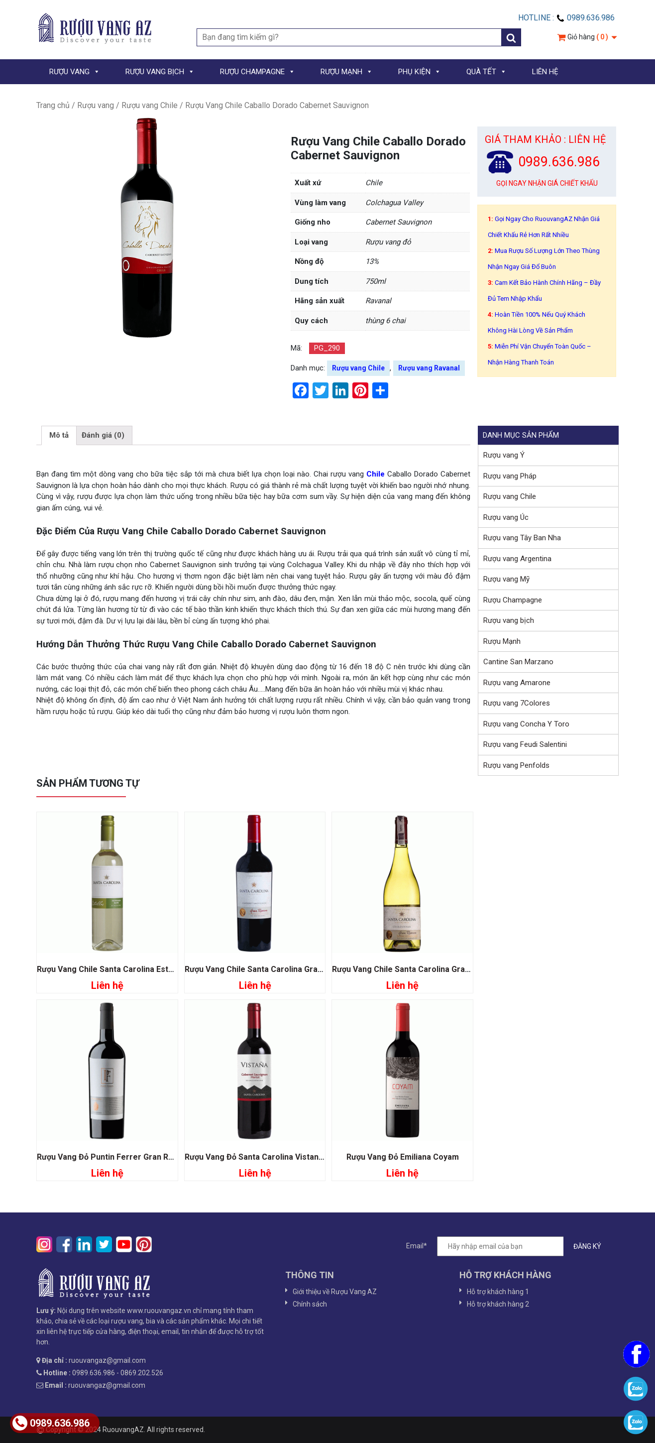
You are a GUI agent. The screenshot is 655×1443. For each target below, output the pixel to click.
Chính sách (310, 1304)
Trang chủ (53, 105)
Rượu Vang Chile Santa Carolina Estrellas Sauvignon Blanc (145, 969)
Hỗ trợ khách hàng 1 (498, 1292)
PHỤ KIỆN (419, 71)
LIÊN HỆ (545, 71)
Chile (374, 474)
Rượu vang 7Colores (516, 703)
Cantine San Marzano (518, 661)
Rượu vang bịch (508, 620)
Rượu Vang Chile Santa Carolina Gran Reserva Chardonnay (441, 969)
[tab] (59, 436)
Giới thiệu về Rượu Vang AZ (335, 1292)
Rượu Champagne (512, 600)
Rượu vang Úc (506, 517)
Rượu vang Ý (504, 455)
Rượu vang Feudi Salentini (525, 744)
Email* (508, 1246)
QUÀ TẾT (486, 71)
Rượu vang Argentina (517, 558)
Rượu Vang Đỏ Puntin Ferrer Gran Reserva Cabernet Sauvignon (155, 1157)
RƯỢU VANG (74, 71)
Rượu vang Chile (149, 105)
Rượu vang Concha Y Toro (526, 724)
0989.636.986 (51, 1423)
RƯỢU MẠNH (347, 71)
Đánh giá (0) (103, 435)
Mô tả (59, 435)
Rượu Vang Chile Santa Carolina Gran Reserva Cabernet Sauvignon (310, 969)
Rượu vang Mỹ (506, 579)
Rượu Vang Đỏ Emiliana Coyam (402, 1157)
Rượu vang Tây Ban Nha (522, 537)
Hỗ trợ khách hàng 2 (498, 1304)
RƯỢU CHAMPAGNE (257, 71)
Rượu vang (95, 105)
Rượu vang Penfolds (516, 765)
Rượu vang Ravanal (429, 368)
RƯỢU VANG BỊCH (160, 71)
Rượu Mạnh (502, 641)
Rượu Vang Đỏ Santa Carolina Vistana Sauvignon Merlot (288, 1157)
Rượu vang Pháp (510, 476)
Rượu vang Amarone (516, 682)
